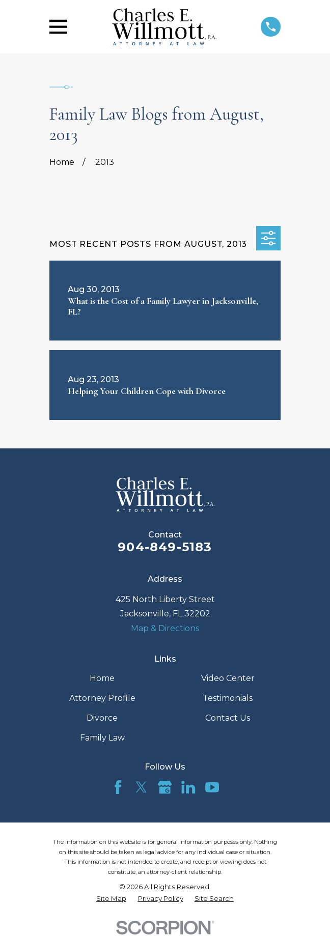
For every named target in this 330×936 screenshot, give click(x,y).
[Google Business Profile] (165, 787)
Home (102, 678)
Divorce (102, 718)
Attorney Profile (102, 698)
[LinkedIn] (188, 787)
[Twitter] (141, 787)
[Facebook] (118, 787)
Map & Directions (165, 628)
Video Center (228, 678)
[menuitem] (111, 898)
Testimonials (228, 698)
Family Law (102, 738)
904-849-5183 (165, 547)
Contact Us (227, 718)
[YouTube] (212, 787)
